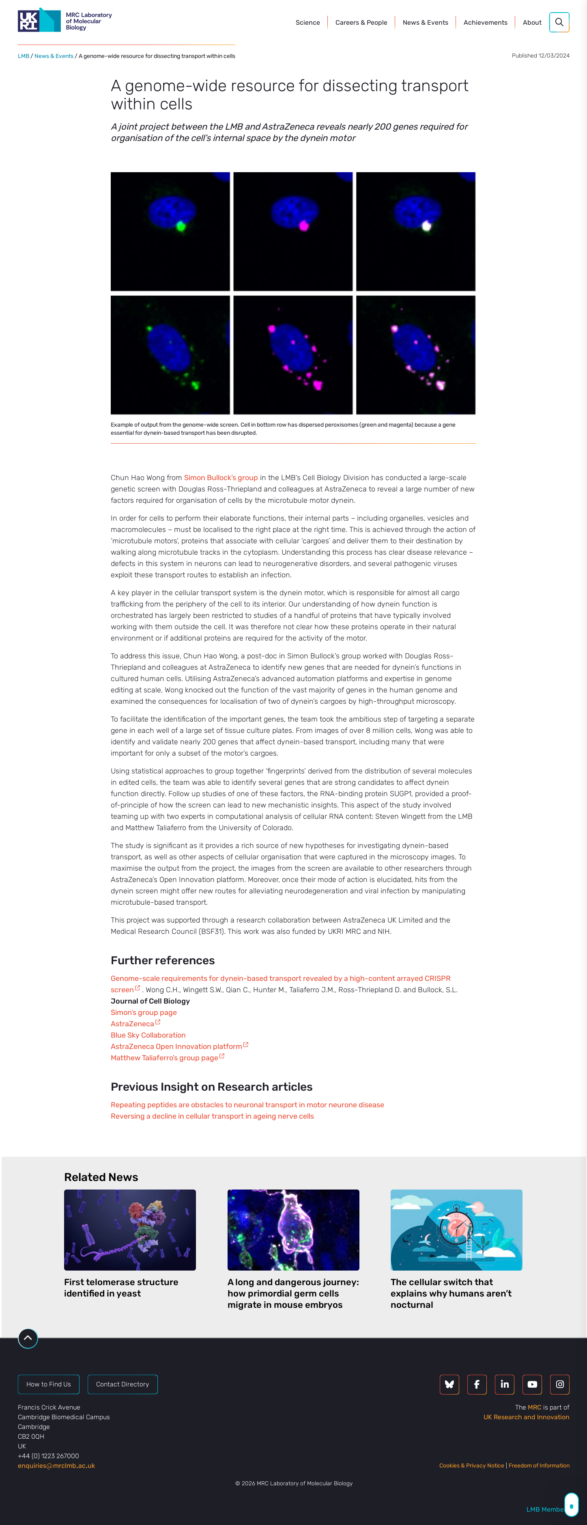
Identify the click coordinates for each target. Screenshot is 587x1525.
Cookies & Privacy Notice (471, 1465)
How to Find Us (48, 1384)
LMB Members (548, 1509)
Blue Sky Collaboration (148, 1035)
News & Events (53, 56)
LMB (23, 56)
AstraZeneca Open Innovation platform (176, 1046)
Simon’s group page (144, 1012)
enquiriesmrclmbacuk (56, 1465)
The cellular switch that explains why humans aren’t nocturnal (451, 1293)
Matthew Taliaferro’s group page (164, 1057)
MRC (535, 1407)
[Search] (559, 22)
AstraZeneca (132, 1023)
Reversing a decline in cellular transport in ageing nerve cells (212, 1116)
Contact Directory (122, 1384)
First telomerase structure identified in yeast (121, 1288)
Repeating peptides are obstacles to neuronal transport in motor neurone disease (247, 1104)
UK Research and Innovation (527, 1417)
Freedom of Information (539, 1465)
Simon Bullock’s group (221, 477)
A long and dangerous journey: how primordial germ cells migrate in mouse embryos (293, 1293)
